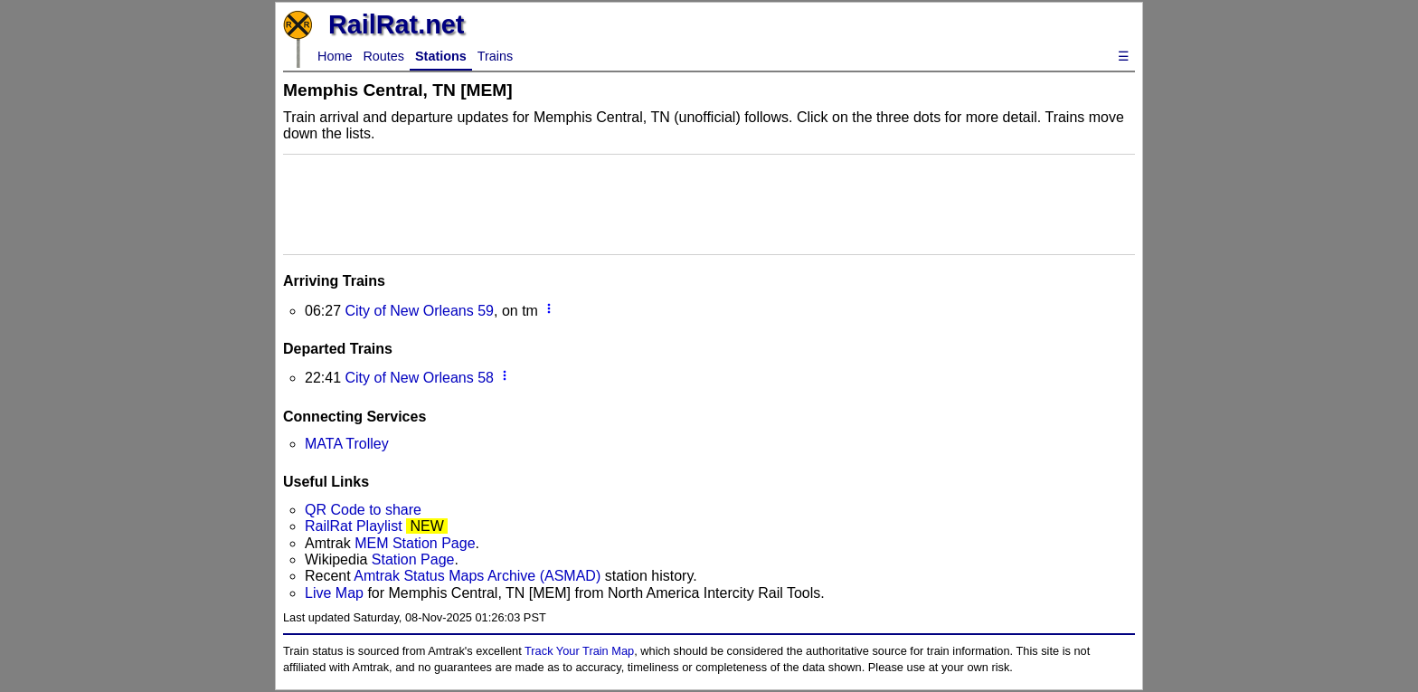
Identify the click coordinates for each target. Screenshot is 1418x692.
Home (334, 56)
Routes (383, 56)
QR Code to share (363, 509)
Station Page (413, 559)
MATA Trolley (347, 443)
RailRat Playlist (353, 526)
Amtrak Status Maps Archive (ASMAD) (477, 575)
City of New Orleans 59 (419, 310)
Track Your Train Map (579, 651)
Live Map (336, 593)
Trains (495, 56)
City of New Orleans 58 (419, 377)
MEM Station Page (414, 543)
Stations (441, 56)
